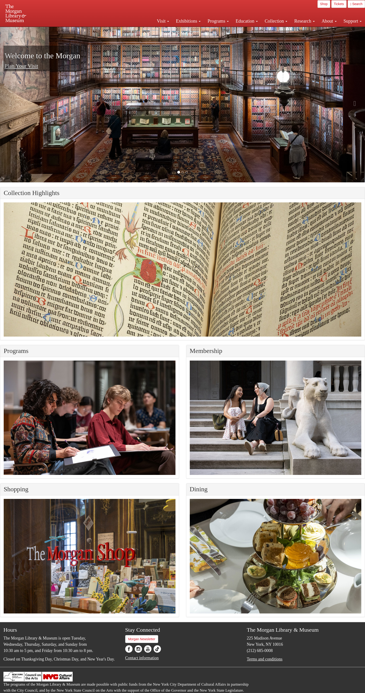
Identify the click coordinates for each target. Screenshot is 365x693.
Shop (324, 4)
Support (353, 21)
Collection (276, 21)
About (329, 21)
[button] (178, 172)
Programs (218, 21)
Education (247, 21)
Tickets (339, 4)
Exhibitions (188, 21)
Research (304, 21)
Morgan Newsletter (141, 639)
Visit (163, 21)
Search (356, 4)
